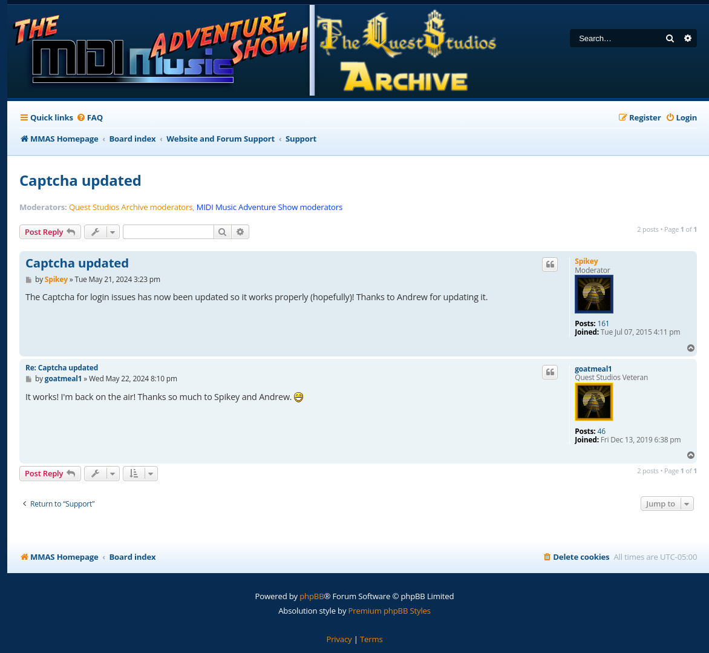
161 (604, 324)
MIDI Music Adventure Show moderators (269, 207)
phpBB (311, 596)
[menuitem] (89, 117)
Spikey (586, 261)
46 (602, 431)
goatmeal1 (593, 369)
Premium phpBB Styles (389, 610)
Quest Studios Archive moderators (130, 207)
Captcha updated (80, 180)
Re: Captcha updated (61, 367)
